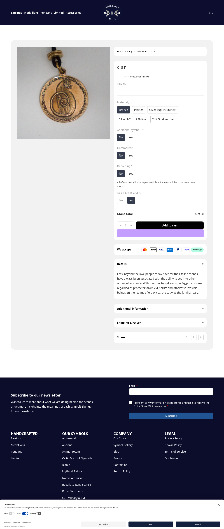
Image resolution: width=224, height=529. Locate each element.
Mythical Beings (72, 471)
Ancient (67, 445)
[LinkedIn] (201, 337)
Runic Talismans (72, 491)
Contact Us (120, 465)
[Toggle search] (209, 12)
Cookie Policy (173, 445)
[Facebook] (186, 337)
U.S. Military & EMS (74, 498)
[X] (193, 337)
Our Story (119, 438)
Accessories (73, 12)
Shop (130, 51)
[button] (160, 264)
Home (120, 51)
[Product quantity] (125, 225)
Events (117, 458)
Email (133, 385)
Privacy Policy (173, 438)
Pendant (46, 12)
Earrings (16, 12)
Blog (116, 451)
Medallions (31, 12)
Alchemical (69, 438)
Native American (72, 478)
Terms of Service (175, 451)
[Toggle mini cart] (212, 12)
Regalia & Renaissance (76, 484)
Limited (59, 12)
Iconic (66, 465)
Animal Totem (71, 451)
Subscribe (171, 416)
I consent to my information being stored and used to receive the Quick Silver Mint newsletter (171, 404)
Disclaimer (171, 458)
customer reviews (139, 77)
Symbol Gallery (123, 445)
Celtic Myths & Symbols (77, 458)
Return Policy (121, 471)
